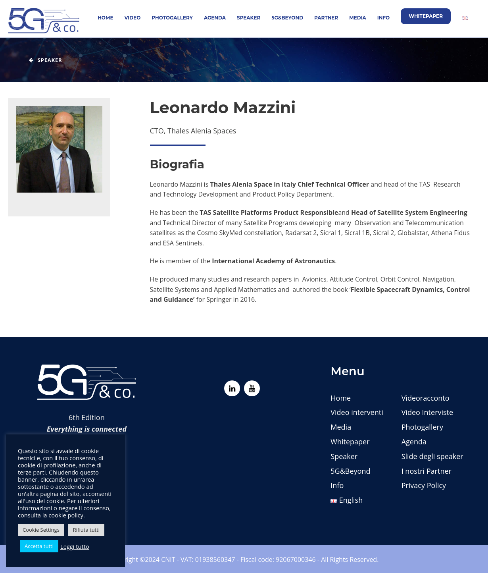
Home (105, 18)
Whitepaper (426, 16)
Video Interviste (427, 412)
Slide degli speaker (432, 456)
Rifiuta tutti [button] (86, 529)
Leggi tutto (74, 546)
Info (383, 18)
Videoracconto (426, 398)
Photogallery (172, 18)
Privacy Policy (424, 485)
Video (133, 18)
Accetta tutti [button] (39, 546)
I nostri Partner (426, 471)
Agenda (215, 18)
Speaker (248, 18)
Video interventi (356, 412)
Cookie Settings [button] (41, 529)
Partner (326, 18)
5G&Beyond (287, 18)
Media (357, 18)
